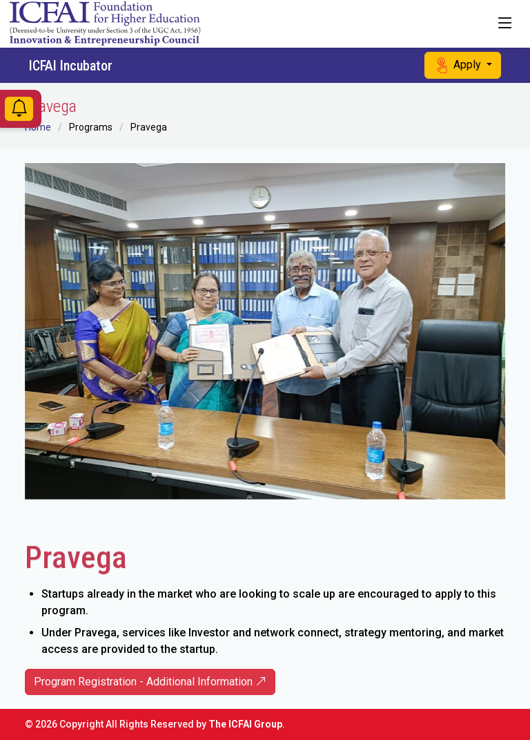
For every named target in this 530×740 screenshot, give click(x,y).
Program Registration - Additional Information (150, 681)
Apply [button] (458, 65)
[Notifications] (19, 110)
